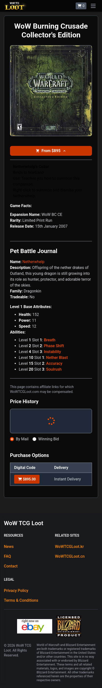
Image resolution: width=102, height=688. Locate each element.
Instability (52, 351)
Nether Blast (57, 357)
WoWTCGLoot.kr (69, 546)
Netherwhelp (33, 261)
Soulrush (53, 369)
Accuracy (54, 363)
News (9, 546)
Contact (11, 566)
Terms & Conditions (21, 600)
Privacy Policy (16, 590)
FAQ (7, 556)
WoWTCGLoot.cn (70, 556)
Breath (49, 340)
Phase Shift (54, 346)
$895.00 (27, 479)
